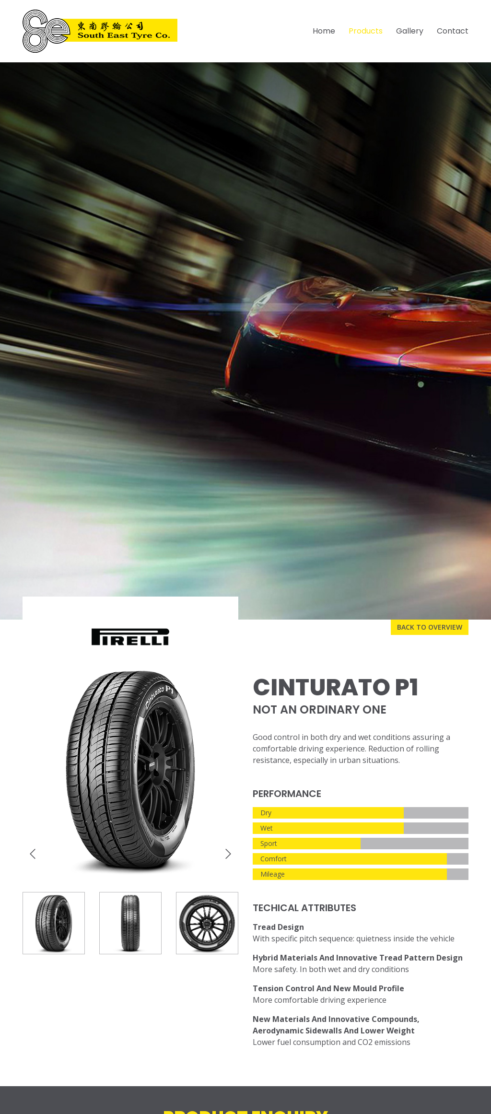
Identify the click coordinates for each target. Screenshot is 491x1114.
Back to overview (429, 627)
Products (366, 30)
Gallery (409, 30)
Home (324, 30)
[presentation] (32, 854)
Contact (452, 30)
